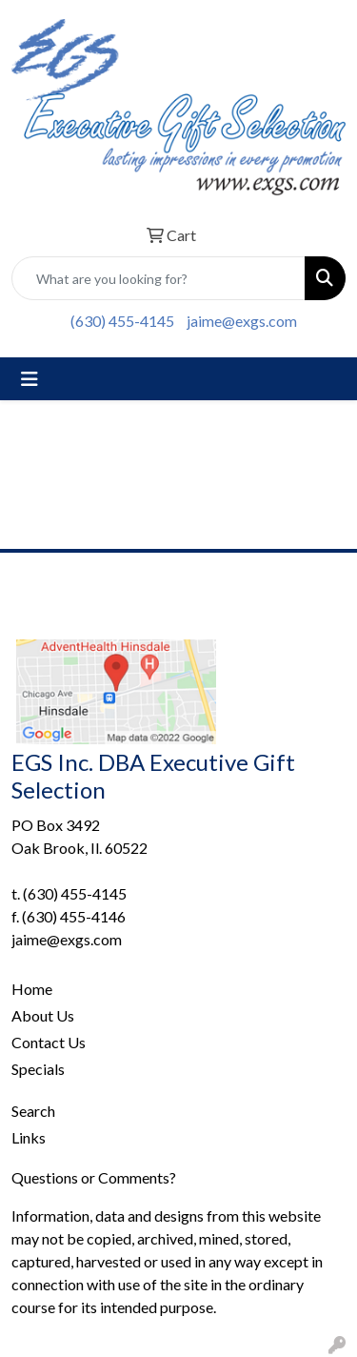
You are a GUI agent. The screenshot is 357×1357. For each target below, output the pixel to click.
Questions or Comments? (93, 1177)
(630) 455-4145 (122, 321)
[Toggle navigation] (30, 379)
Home (31, 989)
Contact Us (48, 1042)
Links (28, 1137)
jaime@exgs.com (242, 321)
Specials (38, 1069)
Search (33, 1111)
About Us (42, 1015)
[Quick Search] (158, 278)
